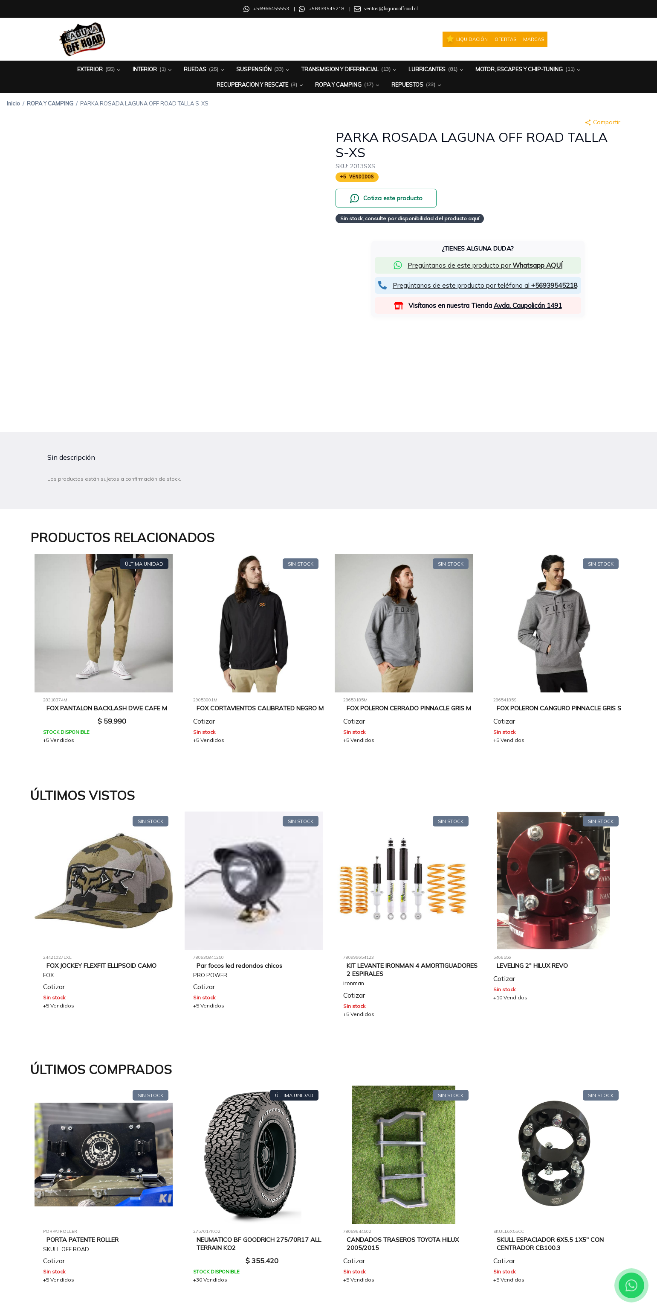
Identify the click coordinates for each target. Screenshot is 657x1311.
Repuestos (417, 84)
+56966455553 (271, 9)
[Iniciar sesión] (584, 39)
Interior (153, 69)
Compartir (602, 122)
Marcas (533, 39)
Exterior (99, 69)
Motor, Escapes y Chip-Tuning (528, 69)
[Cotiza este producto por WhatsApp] (386, 198)
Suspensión (263, 69)
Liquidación (467, 39)
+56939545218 (326, 9)
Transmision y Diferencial (349, 69)
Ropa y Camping (348, 84)
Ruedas (205, 69)
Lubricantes (436, 69)
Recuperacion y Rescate (260, 84)
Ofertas (505, 39)
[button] (478, 265)
